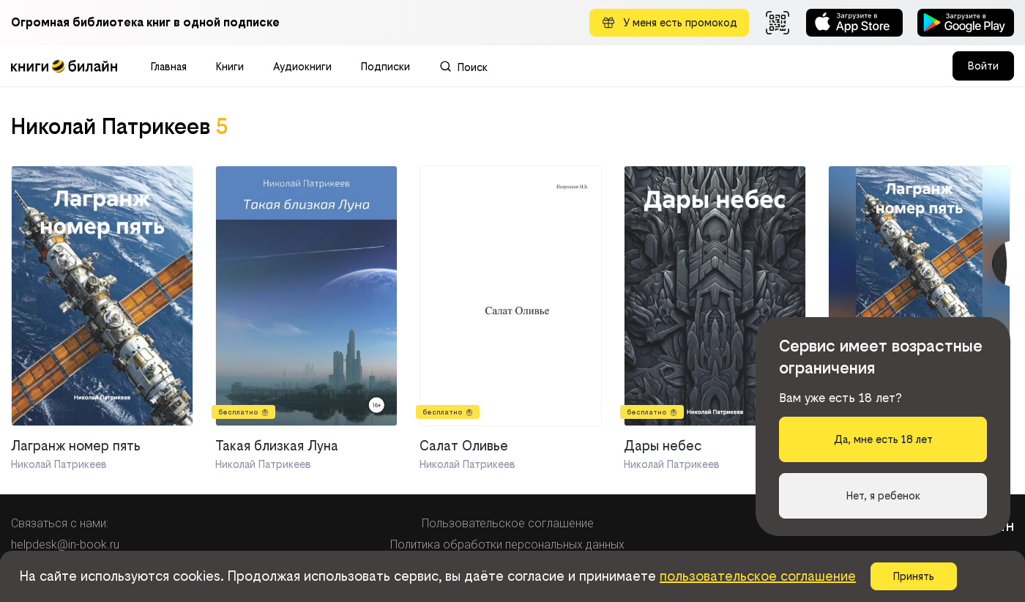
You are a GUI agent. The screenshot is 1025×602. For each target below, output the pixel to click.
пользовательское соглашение (758, 576)
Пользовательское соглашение (508, 523)
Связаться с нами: (59, 523)
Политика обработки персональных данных (507, 544)
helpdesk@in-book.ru (65, 544)
